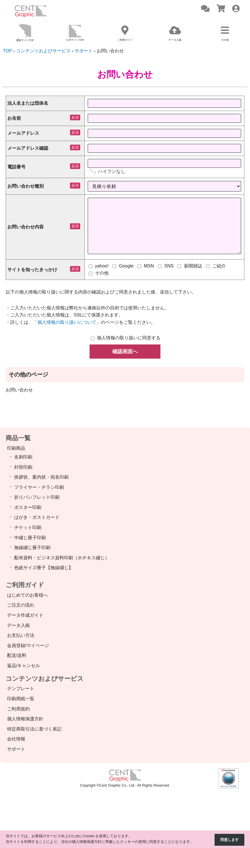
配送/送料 (16, 655)
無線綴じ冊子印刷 (32, 547)
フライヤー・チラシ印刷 (39, 487)
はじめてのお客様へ (27, 595)
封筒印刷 (23, 467)
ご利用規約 (18, 709)
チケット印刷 (27, 527)
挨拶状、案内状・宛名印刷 (41, 477)
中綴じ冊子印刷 (30, 538)
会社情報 (16, 739)
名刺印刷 (23, 457)
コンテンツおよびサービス (45, 678)
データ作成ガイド (25, 615)
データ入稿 (18, 625)
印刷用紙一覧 (20, 699)
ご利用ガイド (25, 585)
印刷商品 (16, 448)
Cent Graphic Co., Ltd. (117, 785)
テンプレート (20, 688)
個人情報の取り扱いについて (66, 322)
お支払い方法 (20, 635)
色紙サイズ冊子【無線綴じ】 (43, 568)
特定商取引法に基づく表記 (34, 729)
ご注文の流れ (20, 605)
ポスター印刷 (27, 507)
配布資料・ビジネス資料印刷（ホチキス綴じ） (61, 558)
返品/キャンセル (23, 665)
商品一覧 (18, 438)
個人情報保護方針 (25, 719)
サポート (16, 749)
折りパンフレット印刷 (37, 497)
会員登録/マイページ (28, 645)
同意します (229, 840)
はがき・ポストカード (37, 517)
